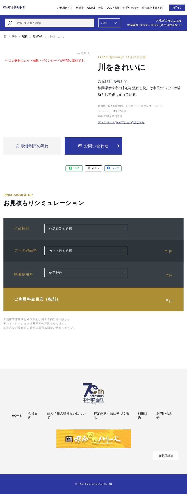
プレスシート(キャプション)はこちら (121, 122)
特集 (100, 7)
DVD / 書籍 (113, 7)
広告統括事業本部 (152, 7)
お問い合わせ (131, 7)
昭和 (24, 36)
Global (91, 7)
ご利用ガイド (65, 7)
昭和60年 (38, 36)
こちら (177, 20)
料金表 (80, 7)
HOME (17, 415)
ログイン (177, 7)
